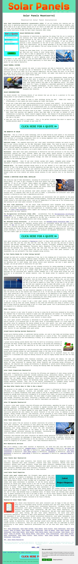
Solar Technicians (13, 528)
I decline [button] (49, 559)
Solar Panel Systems (62, 530)
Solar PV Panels (15, 530)
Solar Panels (39, 528)
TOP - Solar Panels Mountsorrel (14, 539)
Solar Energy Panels (41, 532)
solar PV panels (9, 493)
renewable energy (30, 448)
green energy (26, 453)
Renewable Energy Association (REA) (58, 221)
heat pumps (50, 448)
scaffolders (45, 453)
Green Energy (16, 537)
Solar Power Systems (27, 528)
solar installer (51, 397)
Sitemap (4, 552)
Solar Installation (10, 535)
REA (13, 225)
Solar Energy (41, 533)
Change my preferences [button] (57, 559)
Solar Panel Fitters (25, 535)
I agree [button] (44, 559)
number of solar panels (25, 389)
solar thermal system (32, 74)
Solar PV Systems (54, 532)
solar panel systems (63, 504)
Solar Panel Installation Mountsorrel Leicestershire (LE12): (24, 23)
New (19, 552)
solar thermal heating (48, 450)
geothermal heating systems (35, 334)
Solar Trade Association (19, 209)
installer (49, 326)
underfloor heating (66, 453)
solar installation (27, 188)
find (9, 461)
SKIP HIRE (27, 450)
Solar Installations (52, 533)
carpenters (51, 451)
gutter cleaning (9, 448)
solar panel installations (32, 508)
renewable (34, 85)
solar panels (13, 423)
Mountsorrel (34, 241)
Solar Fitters (48, 528)
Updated (22, 552)
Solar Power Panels (18, 532)
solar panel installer (39, 191)
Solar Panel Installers (12, 552)
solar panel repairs (30, 451)
